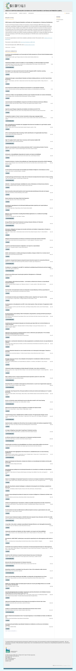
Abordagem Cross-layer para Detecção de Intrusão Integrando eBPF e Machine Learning (25, 71)
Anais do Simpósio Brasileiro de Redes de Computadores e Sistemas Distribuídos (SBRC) (33, 10)
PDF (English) (10, 67)
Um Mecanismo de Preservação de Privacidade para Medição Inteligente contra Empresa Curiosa (27, 169)
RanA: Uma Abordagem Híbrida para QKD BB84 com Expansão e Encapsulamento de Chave (26, 576)
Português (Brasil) (59, 19)
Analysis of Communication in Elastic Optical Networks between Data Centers (23, 608)
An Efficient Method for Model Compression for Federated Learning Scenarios (23, 437)
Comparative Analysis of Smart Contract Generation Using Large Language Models (24, 116)
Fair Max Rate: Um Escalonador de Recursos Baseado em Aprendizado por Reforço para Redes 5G (27, 289)
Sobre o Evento (23, 13)
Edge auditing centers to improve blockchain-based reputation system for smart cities (25, 376)
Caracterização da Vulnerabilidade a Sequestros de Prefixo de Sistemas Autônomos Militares (26, 101)
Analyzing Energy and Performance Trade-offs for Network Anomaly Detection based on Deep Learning (29, 176)
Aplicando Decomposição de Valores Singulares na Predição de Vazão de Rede (23, 407)
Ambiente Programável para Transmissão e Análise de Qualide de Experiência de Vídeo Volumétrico (27, 502)
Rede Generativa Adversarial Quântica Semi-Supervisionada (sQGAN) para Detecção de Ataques (27, 191)
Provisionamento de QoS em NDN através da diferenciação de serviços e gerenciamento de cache (27, 509)
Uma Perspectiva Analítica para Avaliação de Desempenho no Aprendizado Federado (24, 87)
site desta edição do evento (29, 44)
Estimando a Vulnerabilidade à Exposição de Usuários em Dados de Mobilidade (23, 154)
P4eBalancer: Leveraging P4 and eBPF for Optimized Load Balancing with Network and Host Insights (28, 267)
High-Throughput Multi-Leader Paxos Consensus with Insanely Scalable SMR (22, 140)
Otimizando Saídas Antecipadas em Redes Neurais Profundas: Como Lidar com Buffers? (25, 368)
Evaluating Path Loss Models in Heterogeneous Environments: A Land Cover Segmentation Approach (28, 383)
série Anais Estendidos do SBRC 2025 (28, 42)
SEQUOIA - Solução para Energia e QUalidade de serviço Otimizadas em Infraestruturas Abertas (27, 184)
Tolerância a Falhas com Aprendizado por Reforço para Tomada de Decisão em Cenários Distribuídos (28, 94)
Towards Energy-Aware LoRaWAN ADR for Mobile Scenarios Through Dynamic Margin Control (26, 414)
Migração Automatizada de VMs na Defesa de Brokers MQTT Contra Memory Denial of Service (26, 147)
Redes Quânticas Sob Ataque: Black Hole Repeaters (17, 198)
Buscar (67, 13)
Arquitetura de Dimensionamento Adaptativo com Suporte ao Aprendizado (22, 245)
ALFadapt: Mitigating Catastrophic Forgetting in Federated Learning (21, 430)
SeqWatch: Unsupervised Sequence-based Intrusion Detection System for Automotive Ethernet (27, 260)
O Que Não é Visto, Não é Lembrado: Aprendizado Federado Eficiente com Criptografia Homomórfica (28, 524)
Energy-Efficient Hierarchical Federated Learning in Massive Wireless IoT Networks (24, 222)
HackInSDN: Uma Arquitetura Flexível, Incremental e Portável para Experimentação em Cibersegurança (28, 546)
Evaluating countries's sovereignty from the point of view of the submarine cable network (26, 569)
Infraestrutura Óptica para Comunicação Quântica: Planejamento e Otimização (23, 274)
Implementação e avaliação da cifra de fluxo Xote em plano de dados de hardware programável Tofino (28, 423)
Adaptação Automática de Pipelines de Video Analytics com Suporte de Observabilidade (25, 531)
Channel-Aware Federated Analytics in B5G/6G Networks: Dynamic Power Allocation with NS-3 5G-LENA (28, 517)
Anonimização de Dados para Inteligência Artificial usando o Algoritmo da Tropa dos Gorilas (26, 297)
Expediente (31, 13)
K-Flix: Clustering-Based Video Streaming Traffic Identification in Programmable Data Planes (26, 132)
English (57, 21)
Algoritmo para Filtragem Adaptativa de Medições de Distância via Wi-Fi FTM (22, 109)
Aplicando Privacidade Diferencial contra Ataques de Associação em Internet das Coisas (25, 601)
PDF (8, 59)
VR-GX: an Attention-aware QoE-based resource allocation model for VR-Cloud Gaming (25, 400)
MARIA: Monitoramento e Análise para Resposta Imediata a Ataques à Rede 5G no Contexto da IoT (27, 253)
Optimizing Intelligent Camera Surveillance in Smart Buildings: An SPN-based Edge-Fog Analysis (27, 62)
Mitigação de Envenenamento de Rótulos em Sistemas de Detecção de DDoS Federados (25, 238)
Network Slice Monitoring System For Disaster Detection (18, 562)
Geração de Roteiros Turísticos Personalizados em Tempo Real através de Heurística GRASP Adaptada (28, 161)
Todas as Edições (13, 13)
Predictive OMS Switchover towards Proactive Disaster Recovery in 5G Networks (23, 555)
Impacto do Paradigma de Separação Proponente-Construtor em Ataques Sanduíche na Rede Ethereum (29, 479)
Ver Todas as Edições (10, 630)
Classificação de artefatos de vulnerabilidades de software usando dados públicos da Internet (26, 444)
